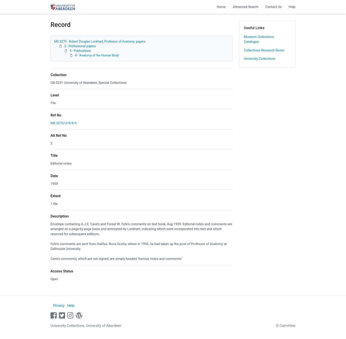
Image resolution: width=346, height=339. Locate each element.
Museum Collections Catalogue (259, 39)
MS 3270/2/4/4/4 (64, 123)
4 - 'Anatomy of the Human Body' (97, 55)
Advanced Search (245, 7)
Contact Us (273, 7)
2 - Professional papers (80, 46)
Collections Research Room (264, 50)
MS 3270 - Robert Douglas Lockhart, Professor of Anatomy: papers (99, 41)
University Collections (260, 59)
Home (221, 7)
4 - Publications (80, 50)
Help (292, 7)
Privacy (59, 305)
